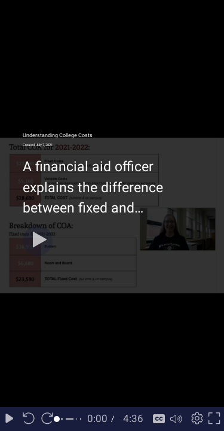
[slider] (70, 419)
